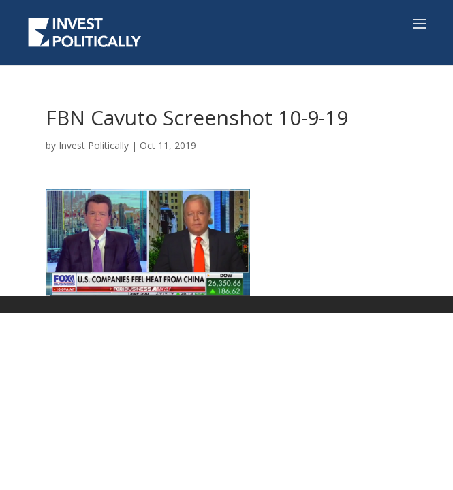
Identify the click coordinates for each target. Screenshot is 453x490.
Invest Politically (94, 145)
